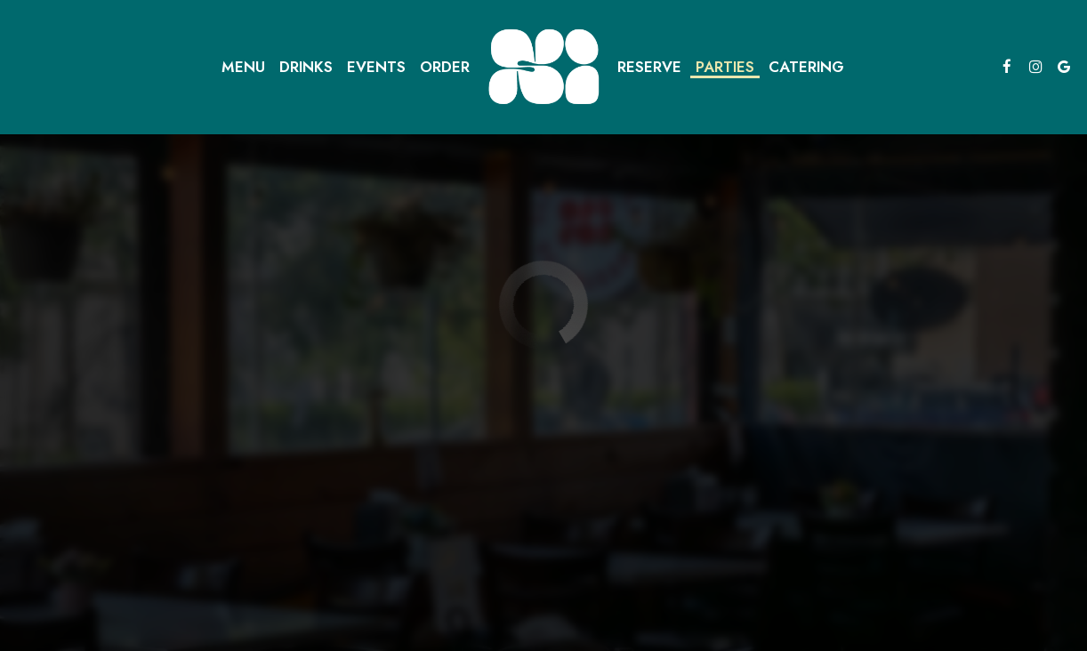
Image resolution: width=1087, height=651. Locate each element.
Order (445, 67)
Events (376, 67)
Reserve (649, 67)
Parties (725, 67)
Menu (243, 67)
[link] (543, 66)
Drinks (306, 67)
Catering (806, 67)
